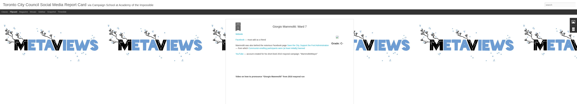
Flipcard (13, 12)
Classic (4, 12)
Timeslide (62, 12)
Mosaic (33, 12)
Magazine (23, 12)
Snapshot (51, 12)
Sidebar (41, 12)
